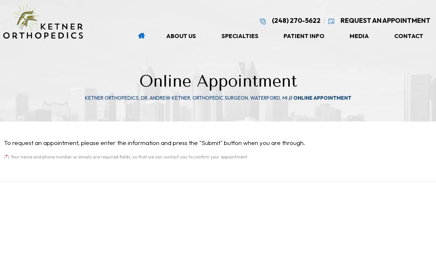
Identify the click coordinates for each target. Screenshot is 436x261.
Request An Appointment (379, 20)
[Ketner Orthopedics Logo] (46, 22)
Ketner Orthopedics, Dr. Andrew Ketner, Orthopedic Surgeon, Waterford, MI (186, 98)
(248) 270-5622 (290, 20)
